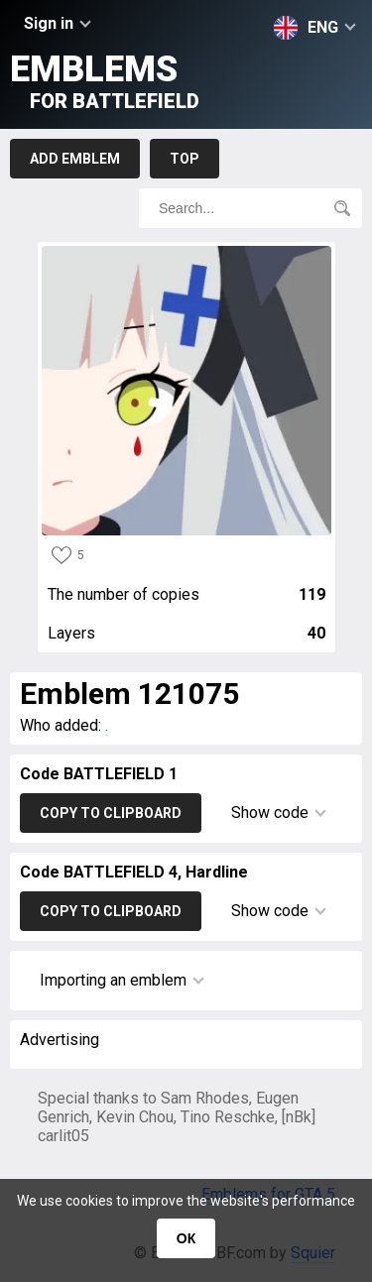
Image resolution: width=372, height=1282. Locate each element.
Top (184, 159)
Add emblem (75, 159)
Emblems (104, 81)
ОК (186, 1238)
